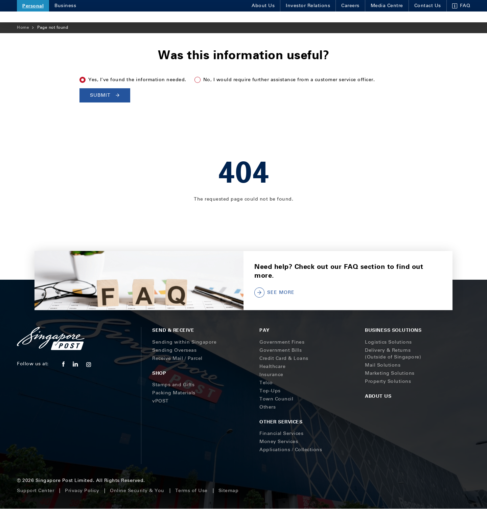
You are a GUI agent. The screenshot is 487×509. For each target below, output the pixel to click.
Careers (350, 5)
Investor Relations (308, 5)
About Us (263, 5)
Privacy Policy (82, 490)
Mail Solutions (382, 365)
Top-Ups (270, 391)
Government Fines (281, 342)
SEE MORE (274, 292)
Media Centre (387, 5)
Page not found (52, 27)
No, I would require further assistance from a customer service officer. (289, 80)
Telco (266, 383)
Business (65, 5)
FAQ (461, 5)
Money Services (278, 441)
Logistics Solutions (388, 342)
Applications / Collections (290, 450)
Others (267, 407)
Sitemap (228, 490)
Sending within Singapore (184, 342)
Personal (33, 5)
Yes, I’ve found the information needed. (137, 80)
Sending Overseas (174, 350)
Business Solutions (393, 330)
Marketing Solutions (390, 373)
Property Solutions (388, 381)
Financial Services (281, 433)
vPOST (160, 401)
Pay (264, 330)
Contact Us (427, 5)
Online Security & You (137, 490)
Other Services (280, 421)
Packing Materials (173, 393)
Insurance (271, 374)
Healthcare (272, 366)
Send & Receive (173, 330)
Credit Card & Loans (283, 358)
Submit (105, 95)
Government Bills (280, 350)
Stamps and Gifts (173, 385)
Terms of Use (191, 490)
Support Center (35, 490)
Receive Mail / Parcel (177, 358)
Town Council (276, 399)
